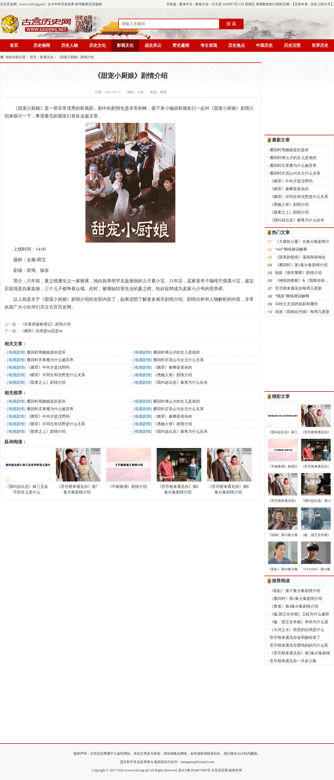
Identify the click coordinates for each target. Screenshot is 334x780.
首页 (14, 45)
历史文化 (97, 45)
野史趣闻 (181, 45)
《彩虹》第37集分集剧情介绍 (295, 591)
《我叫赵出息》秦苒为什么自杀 (180, 382)
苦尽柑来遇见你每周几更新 (298, 288)
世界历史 (320, 45)
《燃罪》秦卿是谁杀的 (172, 367)
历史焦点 (236, 45)
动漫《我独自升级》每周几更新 (302, 312)
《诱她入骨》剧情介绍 (172, 375)
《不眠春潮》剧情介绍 (127, 468)
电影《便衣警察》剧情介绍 (298, 273)
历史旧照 (292, 45)
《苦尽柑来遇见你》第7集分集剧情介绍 (77, 470)
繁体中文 (186, 4)
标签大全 (202, 4)
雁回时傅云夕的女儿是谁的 (176, 352)
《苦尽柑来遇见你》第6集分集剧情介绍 (178, 470)
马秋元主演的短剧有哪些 (296, 304)
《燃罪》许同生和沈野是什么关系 (56, 375)
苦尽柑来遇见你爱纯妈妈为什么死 (299, 645)
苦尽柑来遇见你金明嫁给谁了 (295, 637)
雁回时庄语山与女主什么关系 (178, 360)
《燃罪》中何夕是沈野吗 (48, 367)
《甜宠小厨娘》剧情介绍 (75, 57)
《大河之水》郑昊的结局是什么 (297, 630)
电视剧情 (16, 352)
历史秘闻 (41, 45)
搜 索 (231, 23)
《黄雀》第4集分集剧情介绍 (294, 606)
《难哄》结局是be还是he (41, 331)
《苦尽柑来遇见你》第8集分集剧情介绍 (228, 470)
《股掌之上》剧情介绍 (46, 382)
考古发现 (208, 45)
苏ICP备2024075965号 (194, 770)
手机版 (171, 4)
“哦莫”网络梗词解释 (292, 296)
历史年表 (301, 4)
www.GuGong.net (137, 770)
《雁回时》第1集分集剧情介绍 (301, 265)
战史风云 (153, 45)
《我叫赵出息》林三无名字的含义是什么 (26, 470)
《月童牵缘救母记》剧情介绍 (45, 324)
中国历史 (264, 45)
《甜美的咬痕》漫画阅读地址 (300, 257)
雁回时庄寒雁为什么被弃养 (50, 360)
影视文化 (125, 45)
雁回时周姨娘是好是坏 (46, 352)
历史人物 (69, 45)
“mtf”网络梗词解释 (291, 249)
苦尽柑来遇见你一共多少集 (293, 661)
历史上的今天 (321, 4)
